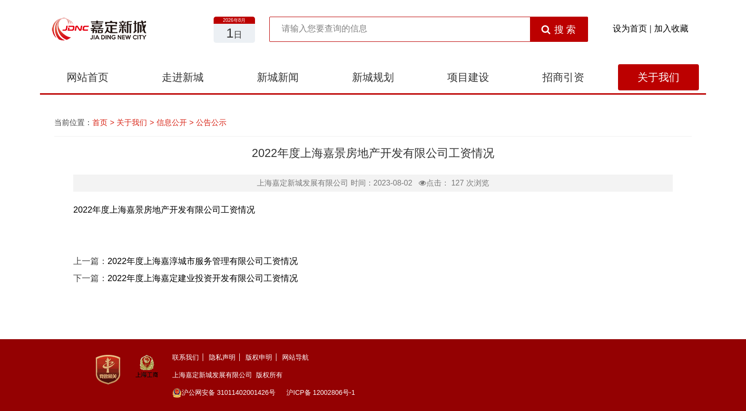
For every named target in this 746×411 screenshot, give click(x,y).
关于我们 (658, 77)
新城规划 (373, 77)
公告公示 (211, 122)
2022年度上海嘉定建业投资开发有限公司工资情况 (203, 278)
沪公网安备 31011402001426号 (223, 392)
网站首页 (87, 77)
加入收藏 (671, 28)
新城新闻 (278, 77)
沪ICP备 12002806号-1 (320, 392)
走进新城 (183, 77)
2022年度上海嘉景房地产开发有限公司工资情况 (164, 210)
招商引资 (563, 77)
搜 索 (558, 29)
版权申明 (258, 357)
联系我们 (185, 357)
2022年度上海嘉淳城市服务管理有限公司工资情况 (203, 261)
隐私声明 (222, 357)
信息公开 (172, 122)
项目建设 (468, 77)
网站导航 (295, 357)
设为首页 (630, 28)
